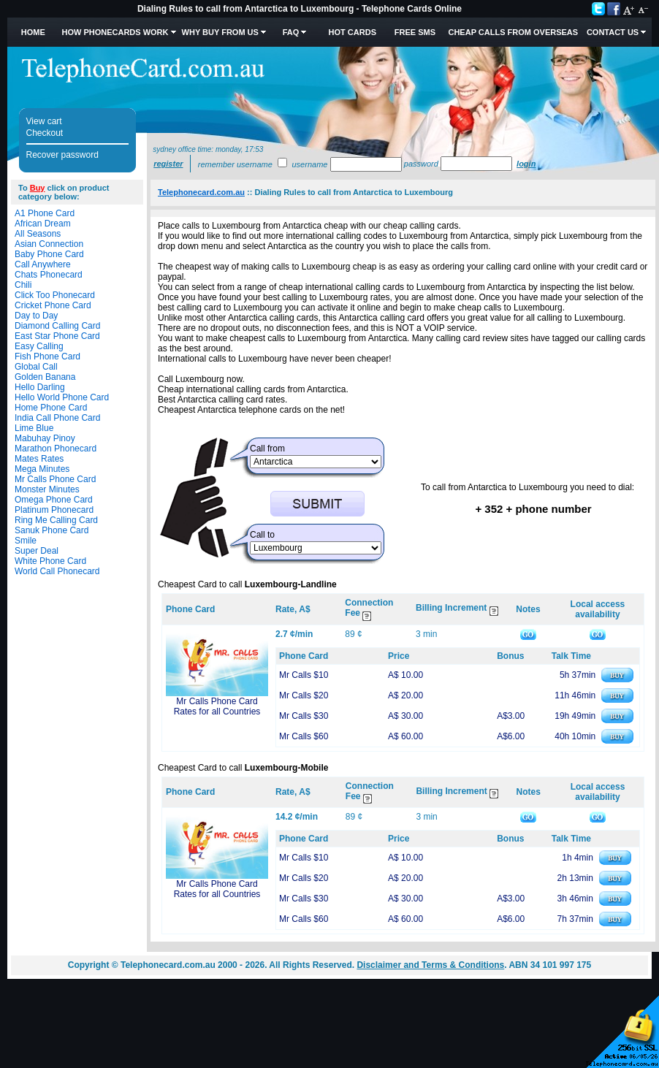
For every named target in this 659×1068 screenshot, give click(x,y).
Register (168, 163)
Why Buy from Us (220, 32)
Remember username (235, 164)
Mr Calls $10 (303, 675)
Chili (23, 285)
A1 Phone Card (45, 213)
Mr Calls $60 (303, 736)
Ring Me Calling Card (56, 520)
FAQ (291, 32)
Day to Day (36, 315)
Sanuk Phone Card (51, 530)
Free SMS (415, 32)
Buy (37, 187)
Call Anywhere (43, 264)
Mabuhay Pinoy (45, 438)
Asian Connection (49, 244)
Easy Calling (39, 346)
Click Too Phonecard (55, 295)
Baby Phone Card (49, 254)
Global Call (36, 367)
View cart (44, 121)
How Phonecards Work (114, 32)
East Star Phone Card (57, 336)
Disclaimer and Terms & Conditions (430, 965)
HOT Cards (352, 32)
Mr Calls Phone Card (55, 479)
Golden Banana (45, 377)
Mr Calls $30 (303, 716)
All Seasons (38, 234)
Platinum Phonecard (54, 510)
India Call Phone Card (57, 418)
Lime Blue (34, 428)
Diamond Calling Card (57, 326)
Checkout (45, 133)
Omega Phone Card (54, 500)
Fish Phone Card (47, 356)
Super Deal (36, 551)
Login (526, 163)
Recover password (62, 155)
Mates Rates (39, 459)
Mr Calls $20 (303, 695)
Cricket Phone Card (53, 305)
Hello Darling (40, 387)
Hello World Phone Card (62, 397)
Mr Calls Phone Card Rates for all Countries (217, 706)
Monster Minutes (47, 489)
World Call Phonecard (57, 571)
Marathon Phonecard (55, 448)
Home (33, 32)
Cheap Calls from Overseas (513, 32)
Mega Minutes (42, 469)
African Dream (43, 223)
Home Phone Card (51, 408)
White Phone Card (50, 561)
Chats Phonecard (49, 275)
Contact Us (613, 32)
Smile (26, 540)
